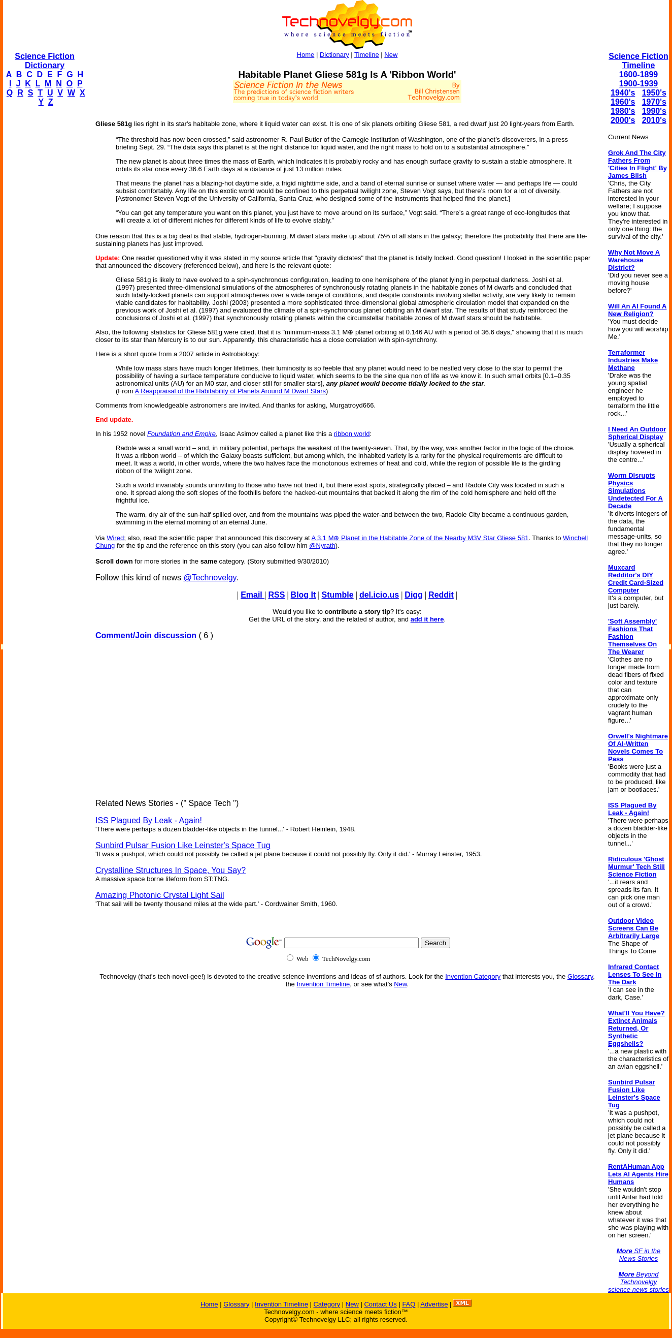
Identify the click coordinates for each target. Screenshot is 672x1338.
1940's (623, 92)
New (390, 54)
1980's (623, 111)
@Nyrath (322, 545)
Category (326, 1304)
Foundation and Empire (181, 434)
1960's (623, 102)
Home (306, 54)
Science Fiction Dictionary (44, 61)
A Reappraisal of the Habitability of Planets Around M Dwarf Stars (230, 391)
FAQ (408, 1304)
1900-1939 (638, 83)
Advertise (434, 1304)
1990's (654, 111)
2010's (654, 120)
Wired (115, 538)
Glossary (580, 976)
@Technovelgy (209, 577)
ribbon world (352, 434)
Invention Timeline (323, 984)
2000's (623, 120)
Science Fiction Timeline (638, 61)
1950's (654, 92)
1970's (654, 102)
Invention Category (472, 976)
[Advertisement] (43, 267)
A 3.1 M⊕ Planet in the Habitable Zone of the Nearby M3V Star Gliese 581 (419, 538)
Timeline (366, 54)
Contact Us (380, 1304)
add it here (427, 619)
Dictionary (334, 54)
